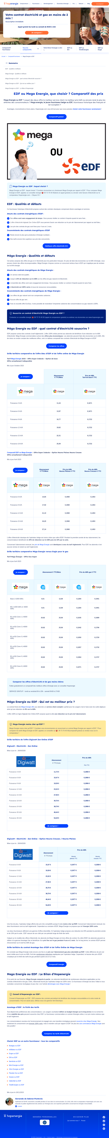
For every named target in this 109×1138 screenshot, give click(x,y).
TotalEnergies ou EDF (16, 1085)
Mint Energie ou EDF (16, 1065)
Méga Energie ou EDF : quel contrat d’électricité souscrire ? (24, 78)
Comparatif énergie (56, 964)
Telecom (81, 3)
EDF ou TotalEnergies (84, 49)
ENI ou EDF (13, 1057)
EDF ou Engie (100, 49)
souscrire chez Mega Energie (86, 1021)
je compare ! (25, 377)
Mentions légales (51, 1137)
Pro (74, 3)
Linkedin (20, 1106)
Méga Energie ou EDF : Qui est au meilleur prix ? (20, 83)
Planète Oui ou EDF (16, 1073)
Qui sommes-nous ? (73, 1121)
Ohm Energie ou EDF (16, 1069)
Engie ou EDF (14, 1054)
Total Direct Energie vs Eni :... (53, 49)
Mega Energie (16, 359)
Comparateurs (24, 3)
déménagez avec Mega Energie (59, 984)
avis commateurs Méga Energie (90, 1024)
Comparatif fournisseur (6, 49)
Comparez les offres (56, 346)
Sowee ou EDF (14, 1077)
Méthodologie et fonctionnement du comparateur (67, 1137)
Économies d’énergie (63, 3)
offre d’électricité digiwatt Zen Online (24, 222)
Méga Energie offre (28, 707)
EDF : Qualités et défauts (13, 69)
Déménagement (48, 3)
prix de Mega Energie (42, 545)
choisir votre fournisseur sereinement (87, 109)
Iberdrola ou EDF (15, 1061)
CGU (44, 1137)
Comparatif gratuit (56, 117)
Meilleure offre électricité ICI (56, 246)
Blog (88, 3)
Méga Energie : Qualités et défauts (16, 74)
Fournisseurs (35, 3)
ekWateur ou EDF (15, 1050)
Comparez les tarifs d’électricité (56, 1034)
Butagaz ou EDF (14, 1046)
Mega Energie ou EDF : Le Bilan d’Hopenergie (20, 88)
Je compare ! (100, 4)
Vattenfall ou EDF (15, 1081)
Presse (83, 1121)
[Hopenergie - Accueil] (11, 3)
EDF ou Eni (69, 49)
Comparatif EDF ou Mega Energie (19, 453)
